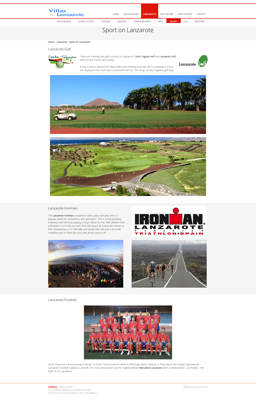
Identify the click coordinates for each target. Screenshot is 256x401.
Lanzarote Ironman (63, 215)
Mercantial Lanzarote (150, 367)
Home (116, 14)
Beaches (122, 21)
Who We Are (166, 14)
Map (160, 21)
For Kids (105, 21)
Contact (201, 14)
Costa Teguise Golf (144, 56)
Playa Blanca (64, 21)
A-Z (186, 21)
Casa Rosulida (131, 14)
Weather (199, 21)
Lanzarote (149, 14)
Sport (173, 21)
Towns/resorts (142, 21)
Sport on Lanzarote (79, 41)
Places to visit (86, 21)
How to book (184, 14)
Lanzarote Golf (168, 56)
